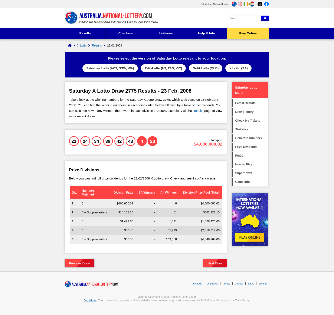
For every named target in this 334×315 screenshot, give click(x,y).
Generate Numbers (248, 138)
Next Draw (214, 263)
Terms (251, 283)
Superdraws (243, 173)
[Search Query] (244, 18)
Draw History (244, 112)
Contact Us (212, 283)
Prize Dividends (246, 147)
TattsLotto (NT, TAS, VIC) (163, 68)
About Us (197, 283)
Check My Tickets (247, 120)
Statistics (241, 129)
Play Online (248, 33)
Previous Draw (79, 263)
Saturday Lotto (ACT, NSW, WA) (110, 68)
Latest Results (245, 103)
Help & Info (206, 33)
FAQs (239, 155)
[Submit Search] (265, 18)
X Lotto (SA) (238, 68)
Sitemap (263, 283)
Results (85, 33)
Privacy (226, 283)
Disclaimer (90, 300)
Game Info (242, 182)
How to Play (243, 164)
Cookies (239, 283)
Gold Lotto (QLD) (206, 68)
